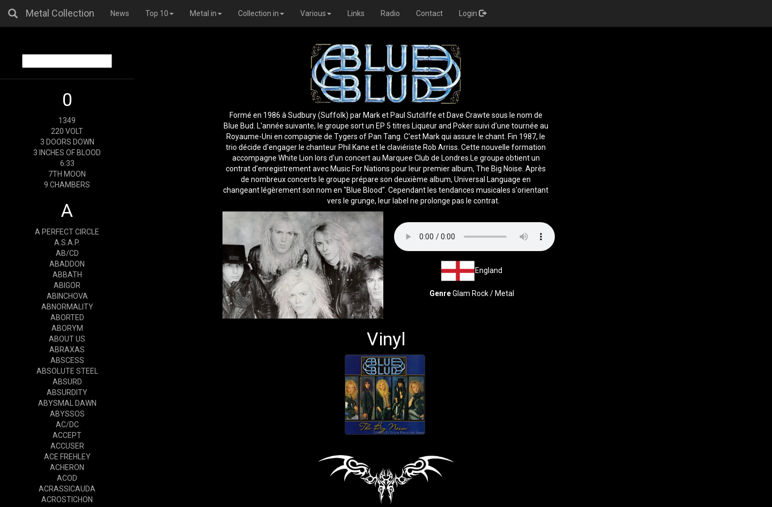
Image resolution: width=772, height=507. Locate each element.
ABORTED (67, 317)
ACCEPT (67, 435)
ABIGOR (67, 285)
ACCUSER (67, 446)
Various (315, 13)
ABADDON (67, 264)
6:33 (67, 163)
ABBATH (67, 274)
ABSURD (67, 381)
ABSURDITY (67, 392)
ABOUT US (67, 339)
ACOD (67, 478)
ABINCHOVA (67, 296)
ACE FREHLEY (67, 456)
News (119, 13)
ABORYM (67, 328)
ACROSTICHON (67, 499)
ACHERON (67, 467)
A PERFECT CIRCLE (67, 232)
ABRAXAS (67, 349)
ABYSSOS (67, 414)
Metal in (206, 13)
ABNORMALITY (67, 306)
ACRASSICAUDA (67, 489)
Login (472, 13)
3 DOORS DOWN (67, 142)
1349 (67, 120)
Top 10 (159, 13)
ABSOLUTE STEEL (67, 371)
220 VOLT (67, 131)
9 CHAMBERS (67, 184)
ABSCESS (67, 360)
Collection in (261, 13)
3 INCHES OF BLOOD (67, 152)
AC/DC (67, 424)
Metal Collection (60, 13)
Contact (429, 13)
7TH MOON (67, 174)
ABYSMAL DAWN (67, 403)
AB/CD (67, 253)
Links (356, 13)
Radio (390, 13)
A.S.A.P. (67, 242)
